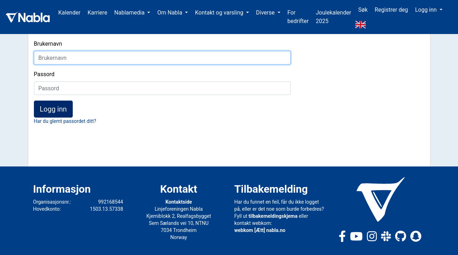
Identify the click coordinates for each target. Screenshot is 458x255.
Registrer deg (391, 9)
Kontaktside (178, 202)
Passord (44, 74)
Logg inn (53, 109)
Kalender (69, 12)
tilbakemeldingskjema (273, 216)
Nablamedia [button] (130, 12)
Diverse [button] (266, 12)
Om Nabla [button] (170, 12)
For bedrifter (298, 16)
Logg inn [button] (426, 9)
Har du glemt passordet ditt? (65, 121)
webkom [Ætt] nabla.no (260, 230)
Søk (363, 9)
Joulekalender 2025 (333, 16)
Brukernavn (48, 43)
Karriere (97, 12)
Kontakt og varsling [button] (220, 12)
